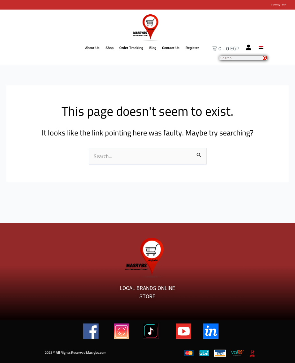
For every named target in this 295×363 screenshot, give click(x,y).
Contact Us (171, 48)
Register (192, 48)
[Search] (265, 58)
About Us (92, 48)
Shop (110, 48)
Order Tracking (131, 48)
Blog (152, 48)
